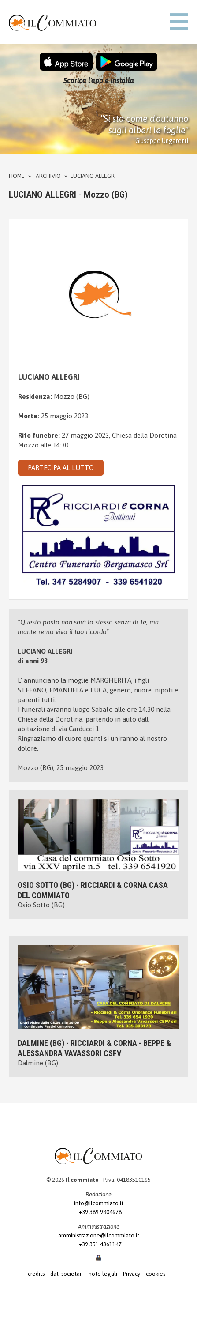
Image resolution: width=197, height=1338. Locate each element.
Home (17, 176)
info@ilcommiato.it (98, 1203)
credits (36, 1273)
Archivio (48, 176)
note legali (103, 1273)
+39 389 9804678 (98, 1212)
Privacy (131, 1273)
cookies (155, 1273)
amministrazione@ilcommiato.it (98, 1235)
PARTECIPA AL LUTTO (61, 467)
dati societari (66, 1273)
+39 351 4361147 (98, 1244)
